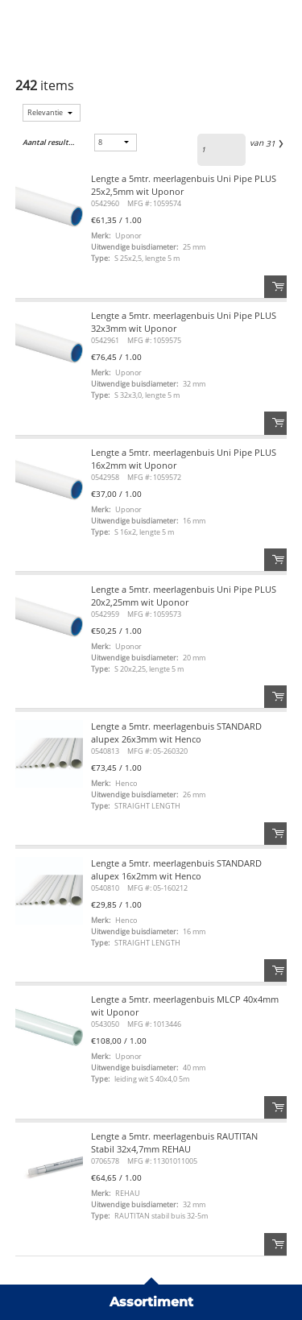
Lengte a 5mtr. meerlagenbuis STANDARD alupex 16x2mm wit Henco (176, 869)
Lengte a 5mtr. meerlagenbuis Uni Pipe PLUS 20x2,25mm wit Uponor (183, 595)
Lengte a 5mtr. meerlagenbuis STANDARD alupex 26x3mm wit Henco (176, 732)
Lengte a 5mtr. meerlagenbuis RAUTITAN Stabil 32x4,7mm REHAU (174, 1142)
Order (275, 286)
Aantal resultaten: (49, 142)
